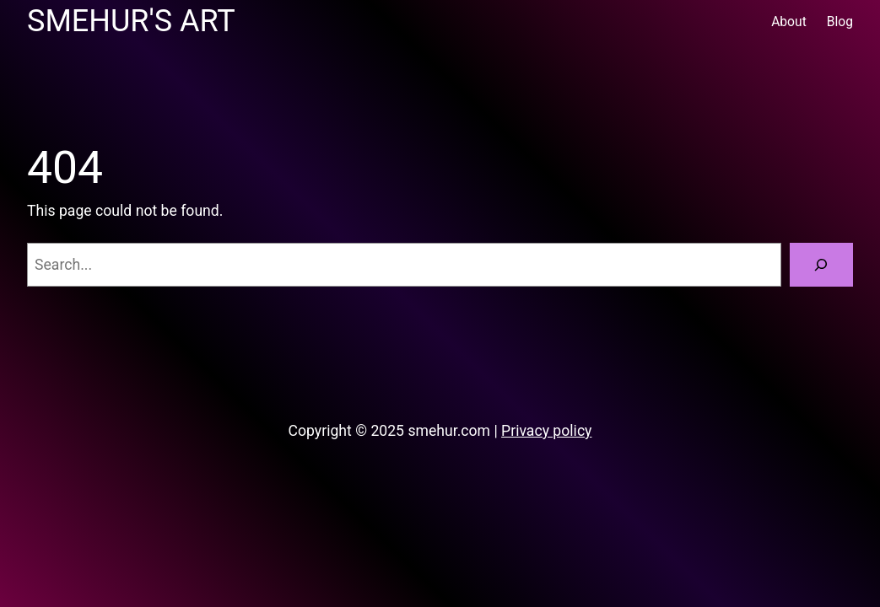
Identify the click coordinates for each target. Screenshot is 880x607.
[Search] (821, 265)
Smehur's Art (131, 21)
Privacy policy (546, 430)
